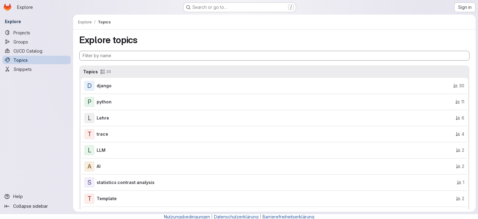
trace (102, 134)
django (104, 85)
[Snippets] (36, 69)
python (104, 101)
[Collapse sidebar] (36, 206)
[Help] (36, 196)
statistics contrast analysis (126, 182)
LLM (101, 150)
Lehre (103, 117)
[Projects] (36, 32)
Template (107, 198)
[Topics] (36, 60)
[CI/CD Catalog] (36, 51)
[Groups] (36, 41)
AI (99, 166)
